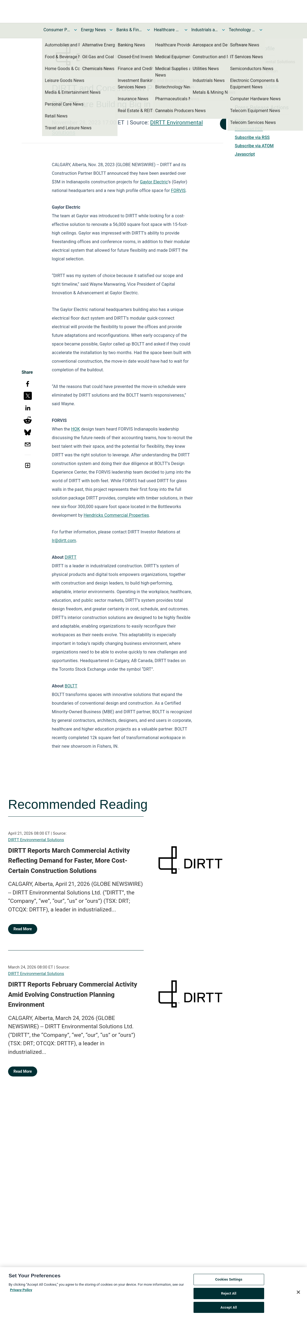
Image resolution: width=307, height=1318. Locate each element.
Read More (22, 929)
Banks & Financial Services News (129, 29)
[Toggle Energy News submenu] (111, 30)
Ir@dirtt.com (64, 540)
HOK (75, 429)
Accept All (228, 1311)
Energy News (93, 29)
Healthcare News (167, 29)
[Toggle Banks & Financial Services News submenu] (148, 30)
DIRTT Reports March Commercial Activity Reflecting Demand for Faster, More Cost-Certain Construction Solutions (69, 861)
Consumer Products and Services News (56, 29)
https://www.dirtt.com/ (257, 86)
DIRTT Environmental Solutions (36, 839)
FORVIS (178, 190)
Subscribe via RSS (252, 137)
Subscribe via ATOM (254, 145)
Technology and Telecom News (242, 29)
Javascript (245, 154)
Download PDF (249, 129)
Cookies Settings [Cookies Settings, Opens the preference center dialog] (228, 1283)
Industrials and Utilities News (204, 29)
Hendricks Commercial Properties (116, 515)
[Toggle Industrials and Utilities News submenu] (223, 30)
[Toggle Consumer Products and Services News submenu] (75, 30)
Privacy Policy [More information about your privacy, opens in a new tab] (21, 1294)
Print (239, 120)
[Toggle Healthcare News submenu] (186, 30)
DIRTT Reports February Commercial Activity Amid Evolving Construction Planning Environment (72, 994)
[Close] (298, 1296)
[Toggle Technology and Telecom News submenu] (261, 30)
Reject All (228, 1297)
